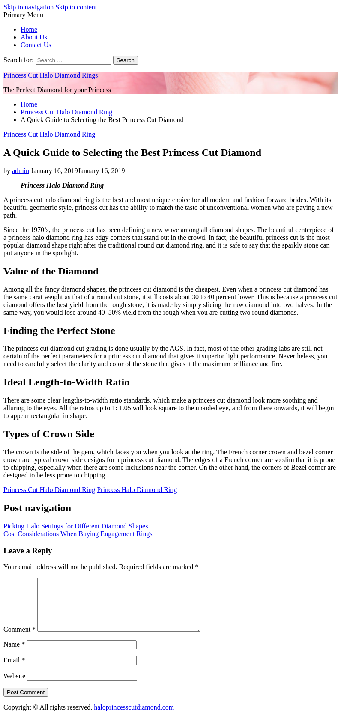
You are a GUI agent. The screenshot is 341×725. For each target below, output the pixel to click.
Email (14, 670)
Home (29, 29)
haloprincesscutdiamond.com (134, 717)
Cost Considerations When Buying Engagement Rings (78, 533)
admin (20, 170)
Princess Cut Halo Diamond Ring (49, 134)
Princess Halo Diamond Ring (137, 489)
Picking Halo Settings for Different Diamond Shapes (75, 526)
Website (14, 686)
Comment (19, 639)
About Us (34, 37)
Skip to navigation (28, 7)
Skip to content (76, 7)
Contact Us (36, 44)
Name (14, 654)
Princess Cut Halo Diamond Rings (50, 75)
